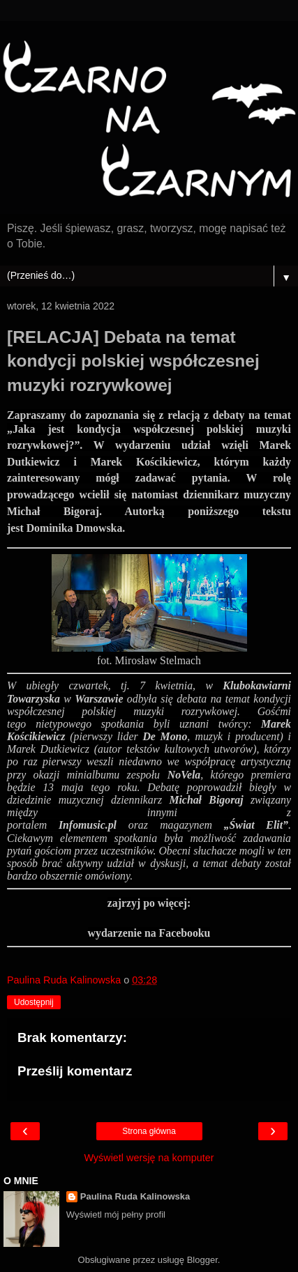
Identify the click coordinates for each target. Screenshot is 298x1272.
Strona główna (149, 1131)
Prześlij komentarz (74, 1071)
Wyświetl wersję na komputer (149, 1157)
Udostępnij (34, 1002)
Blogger (202, 1260)
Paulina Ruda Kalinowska (135, 1196)
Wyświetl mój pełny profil (115, 1214)
